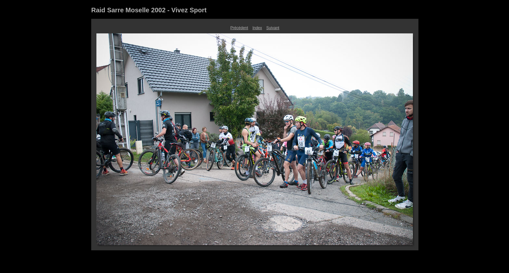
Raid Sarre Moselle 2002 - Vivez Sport (148, 10)
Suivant (272, 28)
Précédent (239, 28)
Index (257, 28)
